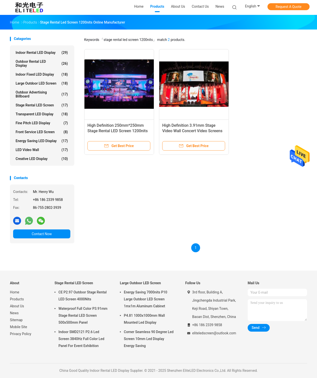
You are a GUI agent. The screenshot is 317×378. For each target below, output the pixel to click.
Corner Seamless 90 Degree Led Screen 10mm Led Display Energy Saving (149, 339)
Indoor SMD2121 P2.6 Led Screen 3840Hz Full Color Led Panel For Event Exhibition (81, 339)
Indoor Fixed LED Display (42, 74)
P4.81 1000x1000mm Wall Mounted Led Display (144, 319)
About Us (17, 306)
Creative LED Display (42, 158)
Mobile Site (18, 327)
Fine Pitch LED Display (42, 123)
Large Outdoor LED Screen (42, 83)
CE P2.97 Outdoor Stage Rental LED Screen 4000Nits (82, 295)
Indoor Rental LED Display (42, 52)
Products (17, 299)
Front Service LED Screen (42, 131)
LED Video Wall (42, 149)
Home (14, 292)
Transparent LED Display (42, 114)
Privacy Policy (20, 334)
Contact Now (42, 234)
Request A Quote (288, 7)
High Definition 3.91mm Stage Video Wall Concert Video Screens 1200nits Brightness (192, 131)
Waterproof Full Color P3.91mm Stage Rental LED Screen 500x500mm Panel (82, 315)
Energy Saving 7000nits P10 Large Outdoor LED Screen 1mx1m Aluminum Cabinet (145, 299)
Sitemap (16, 320)
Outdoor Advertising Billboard (42, 94)
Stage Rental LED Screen (42, 105)
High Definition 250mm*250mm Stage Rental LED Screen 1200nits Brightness (117, 131)
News (14, 313)
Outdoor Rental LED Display (42, 63)
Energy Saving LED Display (42, 140)
